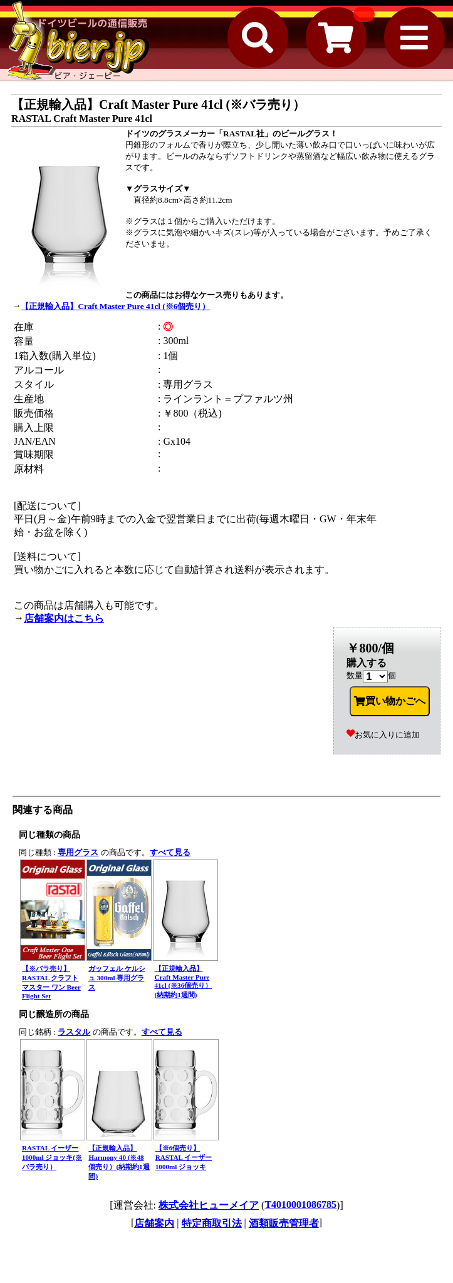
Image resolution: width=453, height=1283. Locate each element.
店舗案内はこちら (64, 618)
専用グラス (78, 852)
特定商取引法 (212, 1223)
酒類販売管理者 (284, 1223)
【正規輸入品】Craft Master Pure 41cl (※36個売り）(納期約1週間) (183, 981)
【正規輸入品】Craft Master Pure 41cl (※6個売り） (115, 306)
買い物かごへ (389, 701)
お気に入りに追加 (383, 734)
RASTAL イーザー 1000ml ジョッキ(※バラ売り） (52, 1157)
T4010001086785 (300, 1204)
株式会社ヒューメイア (209, 1205)
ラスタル (74, 1032)
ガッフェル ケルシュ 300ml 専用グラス (116, 978)
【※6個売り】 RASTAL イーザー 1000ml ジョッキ (183, 1157)
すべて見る (170, 852)
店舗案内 (154, 1223)
